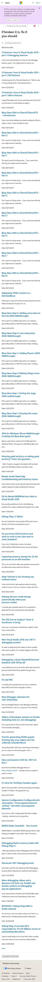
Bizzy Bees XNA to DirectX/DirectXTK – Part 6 (21, 234)
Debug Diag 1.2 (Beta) (12, 516)
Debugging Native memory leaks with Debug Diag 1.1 (20, 844)
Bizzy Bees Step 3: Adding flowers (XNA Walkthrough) (21, 354)
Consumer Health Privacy (27, 976)
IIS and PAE (7, 679)
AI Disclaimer (6, 973)
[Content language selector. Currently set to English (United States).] (11, 963)
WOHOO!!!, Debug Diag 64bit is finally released (17, 907)
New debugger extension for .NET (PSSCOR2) (16, 698)
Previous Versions (17, 973)
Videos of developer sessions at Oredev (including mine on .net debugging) (21, 718)
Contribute (5, 976)
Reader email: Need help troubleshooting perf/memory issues (20, 477)
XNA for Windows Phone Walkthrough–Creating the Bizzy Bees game (21, 435)
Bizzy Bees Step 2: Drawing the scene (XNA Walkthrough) (19, 414)
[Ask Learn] (35, 26)
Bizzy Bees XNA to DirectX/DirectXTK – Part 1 (21, 154)
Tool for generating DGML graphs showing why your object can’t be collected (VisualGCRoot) (18, 739)
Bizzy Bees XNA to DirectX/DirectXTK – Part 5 (21, 194)
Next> (4, 948)
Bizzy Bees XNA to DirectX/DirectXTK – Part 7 (21, 254)
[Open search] (33, 3)
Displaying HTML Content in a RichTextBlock (16, 294)
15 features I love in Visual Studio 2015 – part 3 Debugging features (21, 53)
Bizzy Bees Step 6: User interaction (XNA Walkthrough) (18, 334)
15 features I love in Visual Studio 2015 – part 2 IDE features (21, 74)
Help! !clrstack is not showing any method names (18, 578)
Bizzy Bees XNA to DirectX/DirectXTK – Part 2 (21, 134)
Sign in (38, 3)
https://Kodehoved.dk (9, 770)
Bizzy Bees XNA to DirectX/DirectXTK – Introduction (20, 114)
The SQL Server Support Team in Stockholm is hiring (17, 621)
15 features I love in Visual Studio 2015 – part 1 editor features (21, 94)
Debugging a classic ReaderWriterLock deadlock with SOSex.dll (20, 661)
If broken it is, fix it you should (16, 26)
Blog (27, 973)
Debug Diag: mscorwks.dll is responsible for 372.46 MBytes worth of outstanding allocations (21, 928)
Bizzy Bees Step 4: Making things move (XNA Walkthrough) (21, 374)
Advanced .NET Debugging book (18, 862)
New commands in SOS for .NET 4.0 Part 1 (19, 761)
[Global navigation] (2, 3)
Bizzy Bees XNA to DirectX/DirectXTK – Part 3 (21, 214)
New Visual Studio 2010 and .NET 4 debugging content (18, 641)
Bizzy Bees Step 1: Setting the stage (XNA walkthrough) (19, 394)
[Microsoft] (21, 2)
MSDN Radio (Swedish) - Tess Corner (19, 825)
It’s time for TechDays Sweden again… (20, 782)
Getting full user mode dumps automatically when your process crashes (16, 599)
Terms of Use (6, 979)
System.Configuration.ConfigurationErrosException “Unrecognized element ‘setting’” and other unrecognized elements (21, 804)
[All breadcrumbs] (3, 26)
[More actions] (38, 26)
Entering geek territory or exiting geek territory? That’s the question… (20, 457)
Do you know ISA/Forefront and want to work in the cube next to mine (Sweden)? (17, 536)
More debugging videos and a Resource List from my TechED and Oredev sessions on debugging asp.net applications (18, 884)
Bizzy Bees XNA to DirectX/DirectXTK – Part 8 (21, 274)
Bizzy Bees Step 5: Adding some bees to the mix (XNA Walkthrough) (21, 314)
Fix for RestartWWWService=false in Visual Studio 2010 (19, 497)
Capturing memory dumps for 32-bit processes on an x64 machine (20, 558)
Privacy (13, 976)
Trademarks (16, 979)
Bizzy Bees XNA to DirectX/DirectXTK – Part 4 (21, 174)
